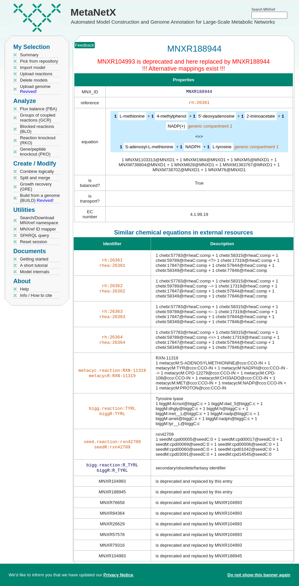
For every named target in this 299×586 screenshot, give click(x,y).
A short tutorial (34, 265)
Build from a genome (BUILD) (40, 198)
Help (24, 289)
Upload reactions (36, 73)
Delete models (34, 80)
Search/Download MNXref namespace (39, 220)
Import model (32, 67)
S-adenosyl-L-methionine (149, 147)
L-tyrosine (222, 147)
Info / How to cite (36, 295)
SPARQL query (34, 235)
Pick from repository (39, 61)
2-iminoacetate (260, 117)
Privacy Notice (118, 574)
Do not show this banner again (258, 574)
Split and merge (35, 177)
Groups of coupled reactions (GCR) (37, 118)
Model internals (34, 271)
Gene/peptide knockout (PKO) (35, 152)
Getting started (34, 259)
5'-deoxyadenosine (216, 117)
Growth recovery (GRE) (36, 187)
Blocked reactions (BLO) (37, 129)
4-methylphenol (171, 117)
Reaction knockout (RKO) (38, 140)
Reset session (33, 241)
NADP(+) (176, 127)
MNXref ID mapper (38, 229)
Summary (29, 54)
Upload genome (35, 89)
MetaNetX (93, 12)
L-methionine (132, 117)
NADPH (193, 147)
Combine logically (37, 171)
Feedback (84, 45)
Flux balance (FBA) (38, 108)
